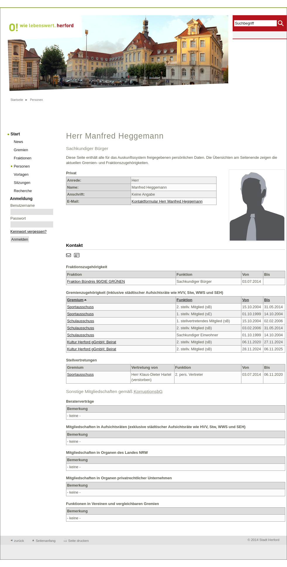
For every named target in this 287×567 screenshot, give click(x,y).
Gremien (21, 150)
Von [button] (245, 300)
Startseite (17, 99)
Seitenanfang (46, 540)
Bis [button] (267, 300)
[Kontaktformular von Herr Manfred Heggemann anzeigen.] (68, 256)
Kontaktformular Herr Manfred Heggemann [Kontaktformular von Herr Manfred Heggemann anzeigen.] (167, 201)
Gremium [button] (76, 300)
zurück (19, 540)
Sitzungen (22, 182)
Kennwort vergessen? (29, 231)
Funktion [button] (184, 300)
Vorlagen (21, 174)
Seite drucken (78, 540)
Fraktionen (22, 158)
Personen (36, 99)
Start (15, 134)
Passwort (18, 218)
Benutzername (23, 205)
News (18, 141)
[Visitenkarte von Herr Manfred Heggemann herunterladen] (76, 256)
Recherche (23, 191)
